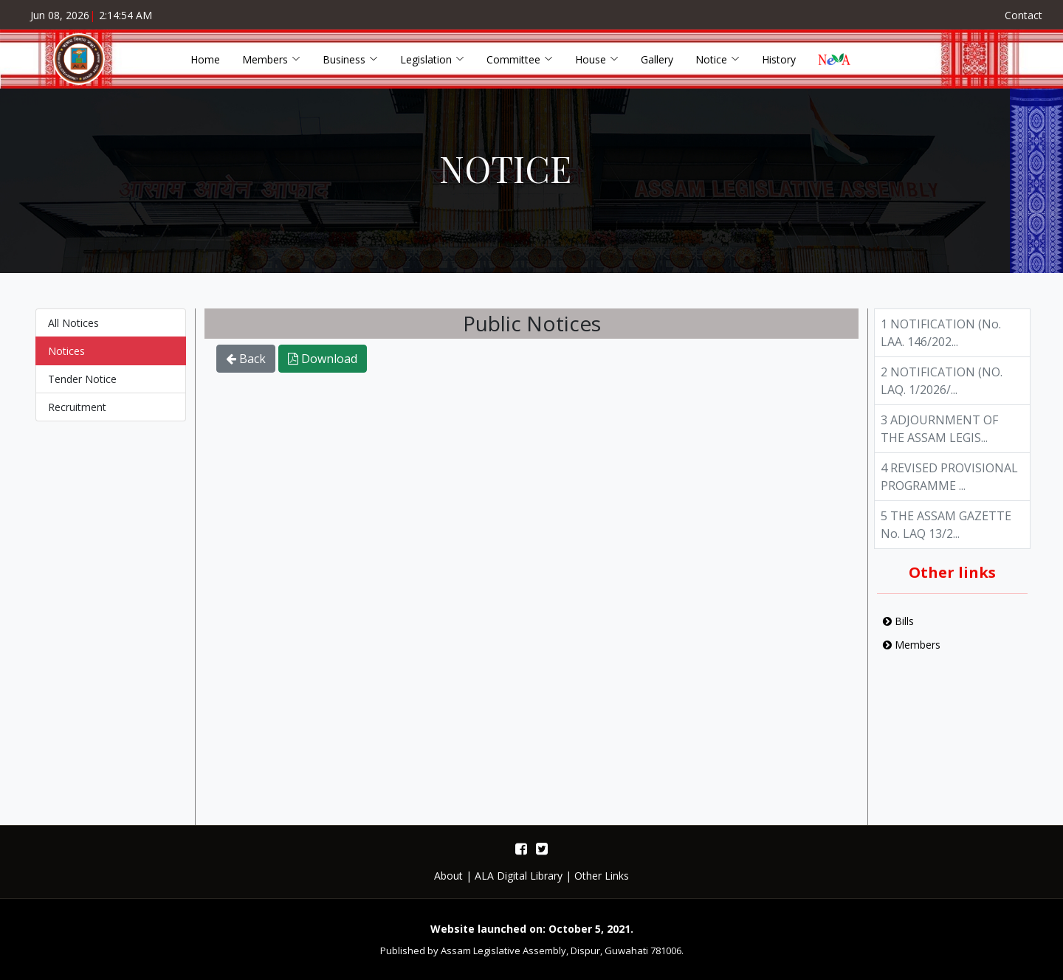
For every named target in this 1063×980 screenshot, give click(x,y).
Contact (1023, 15)
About (448, 876)
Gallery (657, 59)
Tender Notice (82, 392)
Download (322, 373)
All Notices (73, 336)
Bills (898, 634)
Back (246, 373)
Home (205, 59)
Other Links (601, 876)
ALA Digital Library (519, 876)
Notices (66, 364)
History (779, 59)
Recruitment (77, 420)
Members (911, 658)
